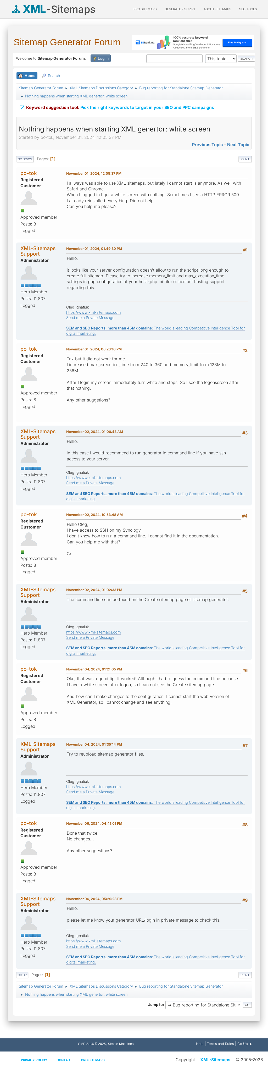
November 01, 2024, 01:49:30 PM (94, 248)
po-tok (28, 173)
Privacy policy (34, 1060)
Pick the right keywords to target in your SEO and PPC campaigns (116, 107)
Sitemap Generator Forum (67, 42)
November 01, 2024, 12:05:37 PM (93, 173)
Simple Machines (121, 1044)
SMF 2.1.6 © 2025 (92, 1044)
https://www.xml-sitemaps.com (93, 312)
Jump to (155, 1004)
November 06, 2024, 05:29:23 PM (94, 899)
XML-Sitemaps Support (37, 251)
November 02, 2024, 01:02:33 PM (94, 590)
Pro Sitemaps (93, 1060)
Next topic (238, 144)
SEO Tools (248, 9)
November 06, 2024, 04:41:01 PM (94, 823)
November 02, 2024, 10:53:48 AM (94, 515)
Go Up (22, 975)
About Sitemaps (217, 9)
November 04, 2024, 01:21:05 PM (94, 669)
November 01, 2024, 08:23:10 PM (94, 349)
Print (245, 159)
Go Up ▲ (244, 1044)
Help (200, 1044)
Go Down (25, 159)
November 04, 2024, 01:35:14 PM (94, 744)
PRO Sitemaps (145, 9)
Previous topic (207, 144)
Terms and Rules (220, 1044)
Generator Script (180, 9)
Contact (64, 1060)
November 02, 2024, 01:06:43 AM (94, 432)
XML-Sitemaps (215, 1059)
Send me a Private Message (90, 317)
